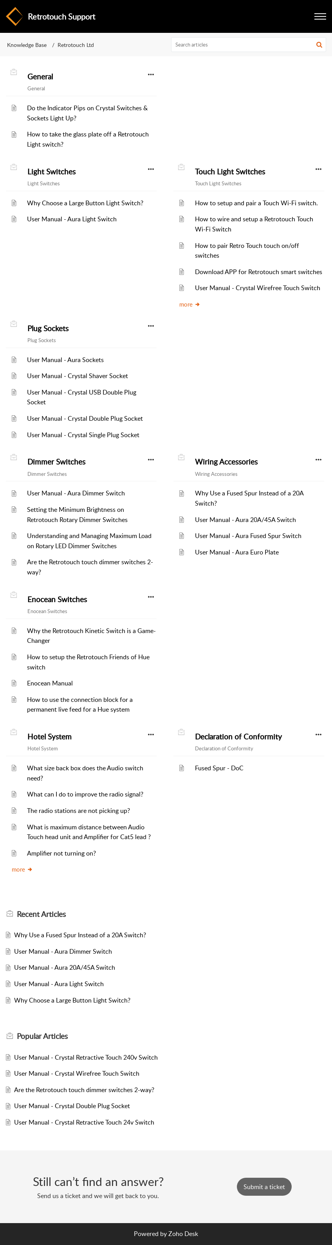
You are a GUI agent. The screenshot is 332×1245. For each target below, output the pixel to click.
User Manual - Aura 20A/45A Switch (245, 519)
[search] (249, 44)
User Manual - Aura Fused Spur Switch (248, 535)
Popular (42, 1036)
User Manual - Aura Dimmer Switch (76, 493)
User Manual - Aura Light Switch (72, 219)
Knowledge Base (27, 44)
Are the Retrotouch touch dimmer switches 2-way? (84, 1089)
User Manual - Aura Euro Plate (237, 552)
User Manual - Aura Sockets (65, 359)
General (40, 77)
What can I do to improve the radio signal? (85, 794)
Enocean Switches (57, 599)
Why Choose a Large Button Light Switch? (85, 203)
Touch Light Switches (230, 172)
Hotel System (49, 737)
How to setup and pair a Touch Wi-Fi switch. (256, 203)
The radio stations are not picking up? (78, 810)
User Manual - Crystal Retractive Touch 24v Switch (84, 1122)
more (189, 304)
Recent (41, 914)
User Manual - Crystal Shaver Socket (77, 375)
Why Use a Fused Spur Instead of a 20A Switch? (80, 935)
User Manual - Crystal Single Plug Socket (83, 435)
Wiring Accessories (226, 462)
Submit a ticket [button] (264, 1186)
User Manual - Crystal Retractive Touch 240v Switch (86, 1057)
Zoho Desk (183, 1233)
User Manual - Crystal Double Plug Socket (85, 418)
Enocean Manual (50, 683)
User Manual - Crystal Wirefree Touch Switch (257, 287)
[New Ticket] (264, 1186)
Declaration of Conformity (238, 737)
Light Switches (51, 172)
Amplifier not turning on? (61, 853)
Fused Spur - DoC (219, 768)
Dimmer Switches (56, 462)
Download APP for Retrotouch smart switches (258, 271)
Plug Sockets (48, 328)
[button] (319, 44)
